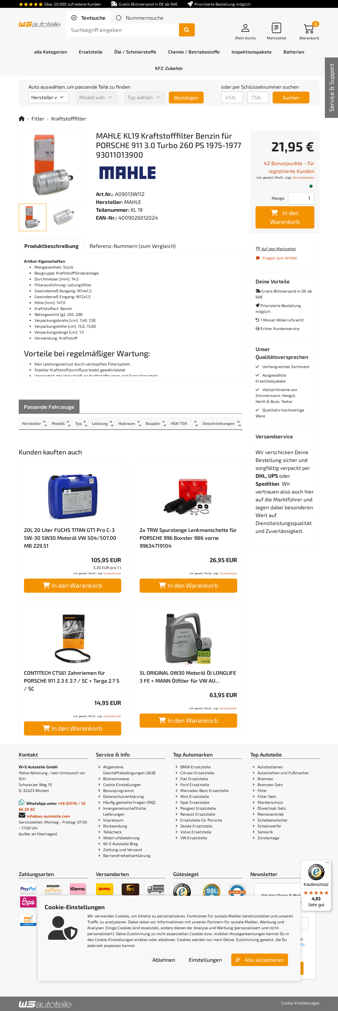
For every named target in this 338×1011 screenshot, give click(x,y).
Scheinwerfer (270, 826)
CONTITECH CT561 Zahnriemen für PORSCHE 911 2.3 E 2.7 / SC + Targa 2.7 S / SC (71, 681)
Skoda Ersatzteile (196, 826)
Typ (79, 423)
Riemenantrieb (271, 814)
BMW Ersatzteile (195, 766)
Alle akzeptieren (260, 959)
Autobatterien (270, 766)
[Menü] (327, 864)
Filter (38, 118)
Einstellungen (205, 959)
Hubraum (127, 423)
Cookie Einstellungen (122, 784)
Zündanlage (268, 837)
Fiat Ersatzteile (194, 778)
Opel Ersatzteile (194, 802)
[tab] (88, 17)
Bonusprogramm (118, 790)
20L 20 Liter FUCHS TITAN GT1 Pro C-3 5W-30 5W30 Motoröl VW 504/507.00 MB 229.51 (70, 538)
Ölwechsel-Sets (272, 808)
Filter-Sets (267, 796)
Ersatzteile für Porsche (201, 820)
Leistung (100, 423)
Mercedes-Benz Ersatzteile (204, 790)
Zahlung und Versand (122, 849)
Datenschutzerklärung (123, 796)
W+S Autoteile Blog (120, 843)
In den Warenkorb (72, 585)
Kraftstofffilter (68, 118)
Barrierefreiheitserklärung (126, 855)
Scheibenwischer (273, 820)
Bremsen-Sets (270, 784)
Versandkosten (112, 573)
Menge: (278, 198)
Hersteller (31, 423)
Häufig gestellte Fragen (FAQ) (129, 802)
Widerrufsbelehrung (121, 837)
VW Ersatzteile (193, 837)
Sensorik (265, 831)
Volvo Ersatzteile (195, 831)
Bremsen (265, 778)
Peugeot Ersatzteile (198, 808)
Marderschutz (270, 802)
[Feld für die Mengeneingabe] (301, 198)
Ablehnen (163, 959)
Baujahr (154, 423)
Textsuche (92, 17)
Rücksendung (115, 826)
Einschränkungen (219, 423)
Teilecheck (112, 831)
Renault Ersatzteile (197, 814)
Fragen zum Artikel (276, 257)
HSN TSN (180, 423)
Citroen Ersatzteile (197, 772)
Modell (58, 423)
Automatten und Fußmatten (283, 772)
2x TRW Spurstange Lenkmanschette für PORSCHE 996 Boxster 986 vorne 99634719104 (188, 538)
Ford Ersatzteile (194, 784)
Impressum (113, 820)
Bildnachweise (116, 778)
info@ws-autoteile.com (48, 816)
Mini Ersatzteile (194, 796)
